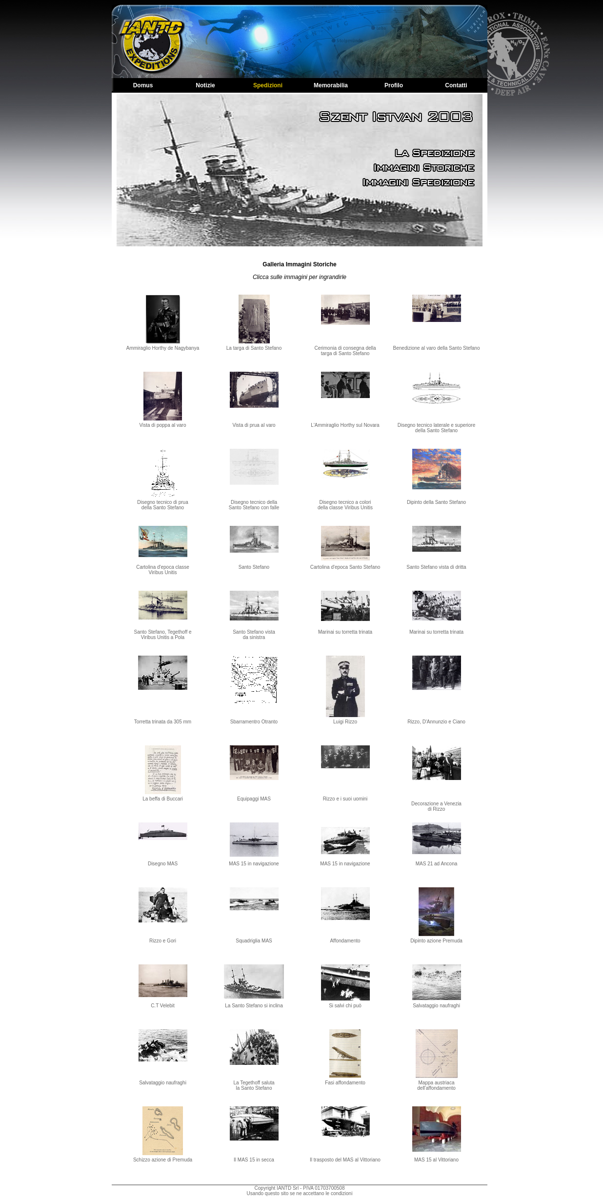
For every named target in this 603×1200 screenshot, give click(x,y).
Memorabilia (331, 85)
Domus (143, 85)
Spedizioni (267, 85)
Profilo (393, 85)
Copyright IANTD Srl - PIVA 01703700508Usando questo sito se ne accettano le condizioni (300, 1190)
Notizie (205, 85)
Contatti (456, 85)
